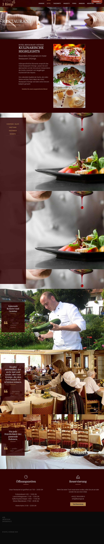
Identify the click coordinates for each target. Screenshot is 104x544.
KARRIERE (41, 3)
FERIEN (74, 3)
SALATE (17, 124)
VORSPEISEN (10, 124)
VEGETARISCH (13, 130)
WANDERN (82, 3)
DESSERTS (13, 134)
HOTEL (49, 3)
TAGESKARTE (57, 3)
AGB (3, 517)
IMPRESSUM (6, 519)
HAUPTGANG (12, 127)
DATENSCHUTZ (7, 521)
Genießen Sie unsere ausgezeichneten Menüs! (34, 89)
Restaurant (40, 9)
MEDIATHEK (90, 3)
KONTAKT (99, 3)
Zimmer (14, 9)
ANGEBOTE (66, 3)
